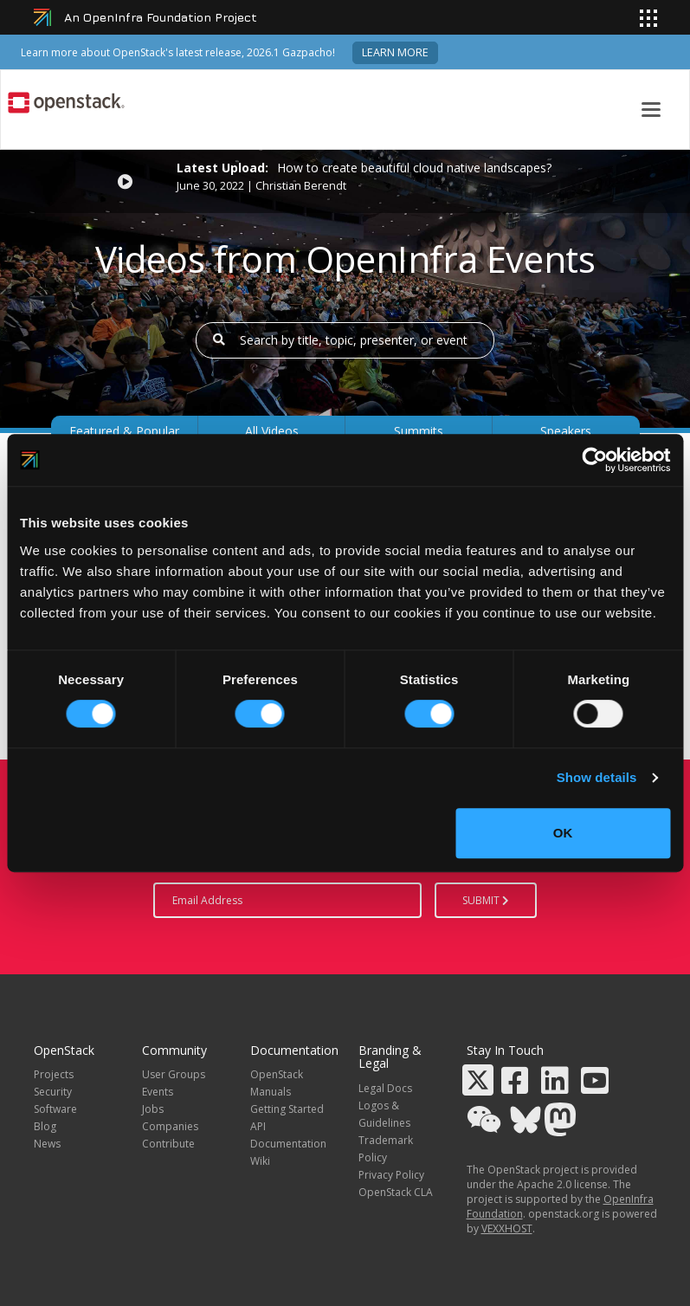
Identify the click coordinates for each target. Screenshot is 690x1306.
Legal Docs (385, 1088)
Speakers (565, 431)
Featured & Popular (124, 431)
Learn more (395, 52)
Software (55, 1109)
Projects (54, 1074)
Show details (597, 777)
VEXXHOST (506, 1228)
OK (563, 832)
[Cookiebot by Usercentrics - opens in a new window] (594, 460)
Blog (45, 1126)
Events (157, 1091)
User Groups (173, 1074)
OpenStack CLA (395, 1192)
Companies (170, 1126)
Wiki (260, 1161)
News (47, 1143)
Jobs (153, 1109)
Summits (418, 431)
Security (53, 1091)
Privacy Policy (391, 1174)
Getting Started (287, 1109)
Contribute (168, 1143)
